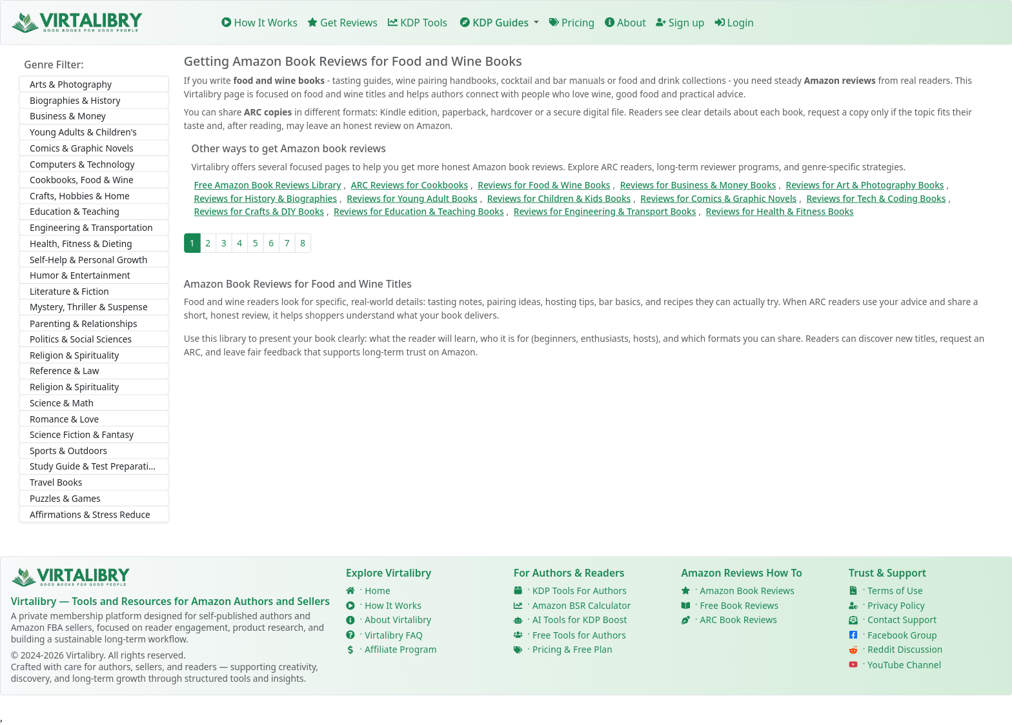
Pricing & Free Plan (572, 650)
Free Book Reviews (739, 605)
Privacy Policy (896, 605)
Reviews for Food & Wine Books (544, 185)
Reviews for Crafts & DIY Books (259, 212)
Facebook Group (902, 635)
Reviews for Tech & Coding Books (876, 198)
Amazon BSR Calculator (581, 605)
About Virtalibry (398, 620)
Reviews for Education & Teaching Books (419, 212)
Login (734, 22)
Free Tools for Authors (579, 635)
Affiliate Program (400, 650)
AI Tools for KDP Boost (579, 620)
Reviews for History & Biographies (266, 198)
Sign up (680, 22)
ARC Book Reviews (738, 620)
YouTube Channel (904, 665)
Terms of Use (895, 590)
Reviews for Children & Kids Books (559, 198)
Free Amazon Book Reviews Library (267, 185)
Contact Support (901, 620)
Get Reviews (343, 22)
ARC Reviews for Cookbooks (409, 185)
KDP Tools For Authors (579, 590)
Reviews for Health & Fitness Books (780, 212)
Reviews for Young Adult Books (412, 198)
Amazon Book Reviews (747, 590)
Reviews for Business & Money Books (698, 185)
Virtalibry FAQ (394, 635)
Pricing (572, 22)
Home (377, 590)
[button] (498, 22)
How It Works (259, 22)
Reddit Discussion (904, 650)
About (625, 22)
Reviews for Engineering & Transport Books (605, 212)
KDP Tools (417, 22)
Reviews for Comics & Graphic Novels (718, 198)
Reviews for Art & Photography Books (865, 185)
